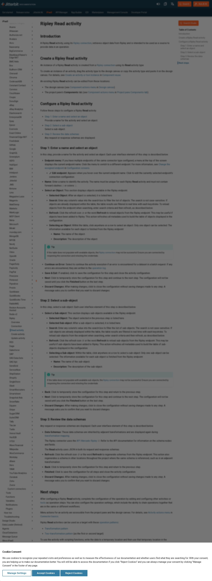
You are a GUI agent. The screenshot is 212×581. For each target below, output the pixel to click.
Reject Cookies (73, 573)
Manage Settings (16, 573)
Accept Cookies (46, 573)
